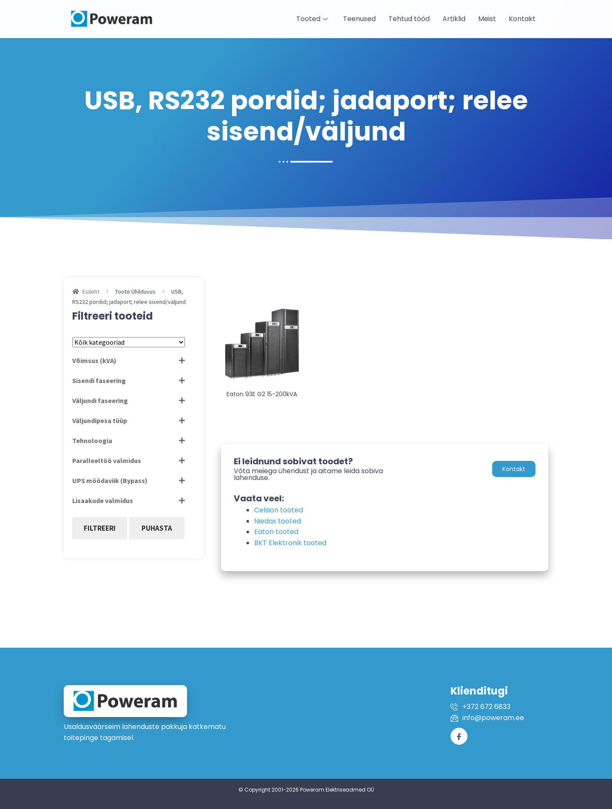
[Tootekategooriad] (128, 342)
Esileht (90, 291)
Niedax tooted (277, 521)
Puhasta (157, 528)
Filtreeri (100, 528)
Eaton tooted (276, 532)
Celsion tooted (278, 510)
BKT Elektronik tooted (290, 543)
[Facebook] (459, 736)
